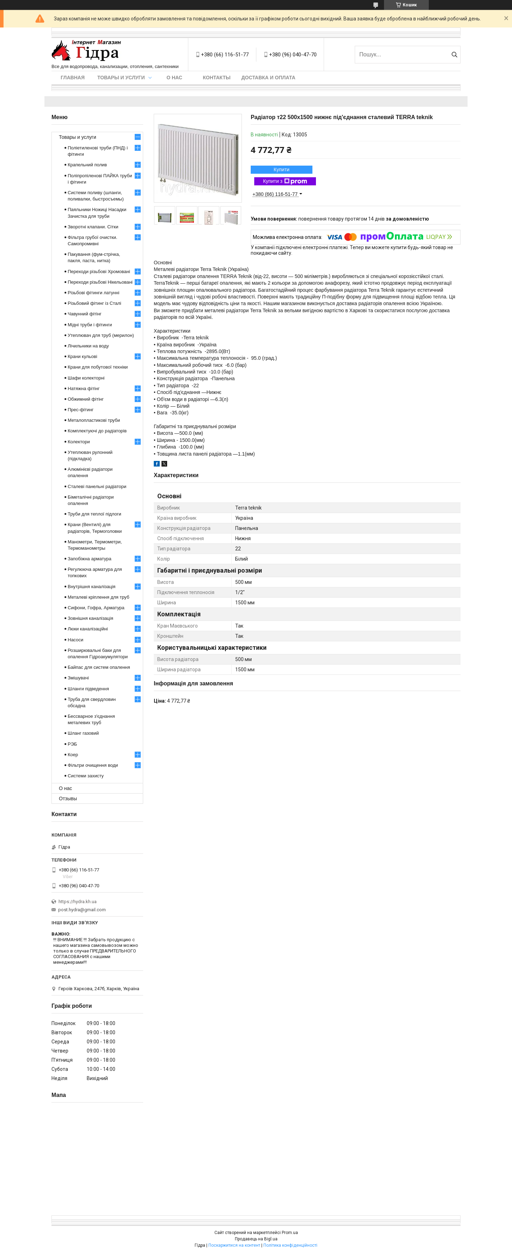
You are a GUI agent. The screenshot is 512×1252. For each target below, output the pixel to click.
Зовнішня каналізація (90, 618)
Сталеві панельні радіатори (97, 486)
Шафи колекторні (86, 378)
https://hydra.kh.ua (78, 901)
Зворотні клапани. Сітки (93, 226)
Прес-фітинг (80, 409)
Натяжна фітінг (83, 388)
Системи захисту (86, 775)
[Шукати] (454, 54)
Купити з (285, 181)
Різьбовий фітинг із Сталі (94, 303)
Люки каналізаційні (88, 628)
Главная (73, 77)
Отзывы (68, 798)
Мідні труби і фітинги (90, 324)
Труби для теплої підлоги (94, 514)
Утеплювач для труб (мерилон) (101, 335)
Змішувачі (78, 677)
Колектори (79, 441)
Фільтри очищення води (93, 765)
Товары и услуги (121, 77)
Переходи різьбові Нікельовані (100, 282)
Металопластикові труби (94, 420)
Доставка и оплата (268, 77)
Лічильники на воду (88, 346)
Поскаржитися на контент (234, 1245)
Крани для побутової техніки (98, 367)
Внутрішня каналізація (91, 586)
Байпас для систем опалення (99, 667)
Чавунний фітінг (85, 313)
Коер (73, 754)
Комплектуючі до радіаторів (97, 430)
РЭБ (72, 744)
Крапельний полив (87, 164)
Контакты (216, 77)
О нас (174, 77)
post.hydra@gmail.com (82, 909)
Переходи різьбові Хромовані (99, 271)
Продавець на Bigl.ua (256, 1238)
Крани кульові (82, 356)
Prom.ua (290, 1232)
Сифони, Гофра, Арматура (96, 607)
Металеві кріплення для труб (98, 597)
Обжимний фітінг (86, 399)
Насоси (75, 639)
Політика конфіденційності (290, 1245)
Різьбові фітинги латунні (93, 292)
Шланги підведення (88, 688)
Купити (281, 169)
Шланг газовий (83, 733)
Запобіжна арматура (89, 558)
